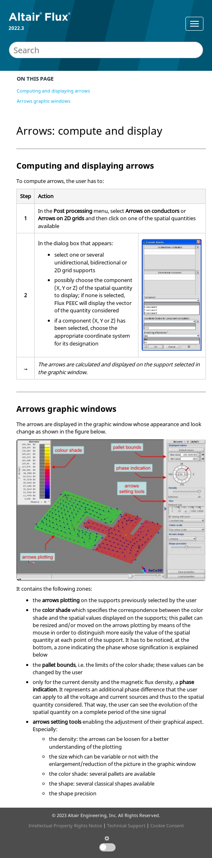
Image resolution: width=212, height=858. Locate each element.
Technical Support (126, 825)
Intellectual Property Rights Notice (65, 825)
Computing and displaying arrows (53, 91)
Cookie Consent (167, 825)
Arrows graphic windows (43, 101)
